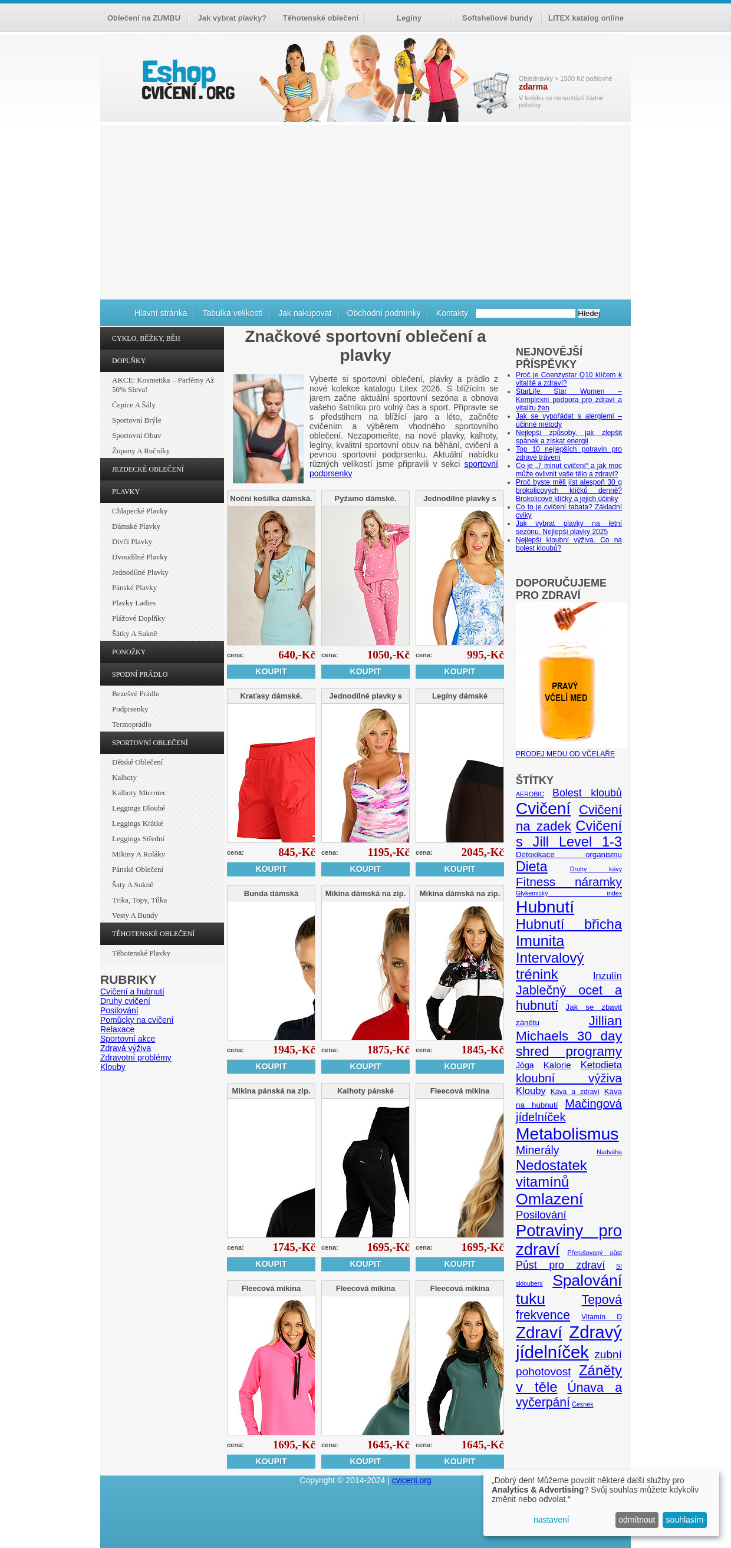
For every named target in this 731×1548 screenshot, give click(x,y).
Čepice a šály (134, 404)
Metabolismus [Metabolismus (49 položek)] (567, 1133)
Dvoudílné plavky (139, 556)
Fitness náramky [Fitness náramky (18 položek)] (569, 881)
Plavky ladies (134, 602)
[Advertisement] (365, 210)
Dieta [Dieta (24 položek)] (532, 866)
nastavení (551, 1519)
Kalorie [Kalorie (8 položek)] (557, 1065)
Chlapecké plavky (139, 510)
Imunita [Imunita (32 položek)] (540, 941)
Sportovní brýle (136, 420)
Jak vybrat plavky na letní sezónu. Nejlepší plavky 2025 (569, 527)
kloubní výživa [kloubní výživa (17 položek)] (569, 1078)
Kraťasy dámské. (271, 695)
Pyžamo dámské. (366, 498)
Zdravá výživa (125, 1048)
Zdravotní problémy (136, 1057)
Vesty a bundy (135, 915)
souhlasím (685, 1519)
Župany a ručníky (141, 450)
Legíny (409, 18)
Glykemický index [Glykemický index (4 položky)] (569, 893)
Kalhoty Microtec (139, 792)
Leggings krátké (137, 823)
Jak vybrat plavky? (232, 18)
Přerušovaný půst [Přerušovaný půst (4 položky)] (594, 1252)
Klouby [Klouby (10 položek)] (531, 1090)
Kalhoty (124, 777)
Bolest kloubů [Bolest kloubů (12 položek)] (587, 793)
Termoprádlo (132, 724)
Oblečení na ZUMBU (143, 18)
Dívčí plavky (132, 541)
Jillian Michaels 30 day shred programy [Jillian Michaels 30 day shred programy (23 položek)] (569, 1036)
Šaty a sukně (132, 884)
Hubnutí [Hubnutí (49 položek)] (545, 906)
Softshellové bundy (497, 18)
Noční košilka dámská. (271, 498)
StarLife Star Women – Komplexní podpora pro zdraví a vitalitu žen (569, 399)
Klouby (113, 1067)
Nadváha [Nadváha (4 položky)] (609, 1151)
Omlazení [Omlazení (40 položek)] (549, 1199)
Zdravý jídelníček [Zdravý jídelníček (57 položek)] (569, 1342)
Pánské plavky (134, 587)
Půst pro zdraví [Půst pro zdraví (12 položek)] (560, 1265)
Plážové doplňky (138, 618)
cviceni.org (412, 1480)
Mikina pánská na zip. (271, 1090)
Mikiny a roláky (138, 853)
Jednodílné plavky (140, 572)
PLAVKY (126, 492)
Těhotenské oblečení (321, 18)
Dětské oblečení (137, 761)
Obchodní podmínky (384, 313)
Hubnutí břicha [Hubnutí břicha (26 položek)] (569, 924)
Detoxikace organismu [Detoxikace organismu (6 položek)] (569, 854)
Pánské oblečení (137, 869)
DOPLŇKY (129, 361)
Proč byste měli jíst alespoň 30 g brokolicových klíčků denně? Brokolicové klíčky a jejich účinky (569, 490)
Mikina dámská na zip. (365, 893)
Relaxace (117, 1029)
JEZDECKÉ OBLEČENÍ (148, 469)
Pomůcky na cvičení (137, 1020)
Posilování (119, 1010)
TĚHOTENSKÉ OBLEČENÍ (153, 934)
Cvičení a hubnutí (132, 991)
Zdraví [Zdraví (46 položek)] (539, 1332)
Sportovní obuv (136, 435)
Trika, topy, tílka (139, 899)
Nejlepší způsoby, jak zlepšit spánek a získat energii (569, 437)
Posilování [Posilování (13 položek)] (541, 1214)
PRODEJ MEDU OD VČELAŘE (571, 750)
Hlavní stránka (160, 313)
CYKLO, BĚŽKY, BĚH (146, 338)
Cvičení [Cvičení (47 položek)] (543, 808)
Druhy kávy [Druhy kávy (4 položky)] (596, 868)
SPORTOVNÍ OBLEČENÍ (150, 743)
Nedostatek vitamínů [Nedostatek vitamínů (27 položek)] (551, 1173)
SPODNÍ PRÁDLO (139, 674)
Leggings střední (138, 838)
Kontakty (452, 313)
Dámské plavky (136, 526)
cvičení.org (187, 79)
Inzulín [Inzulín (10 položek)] (607, 976)
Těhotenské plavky (141, 952)
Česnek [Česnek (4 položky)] (582, 1404)
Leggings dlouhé (138, 807)
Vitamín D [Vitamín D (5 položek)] (601, 1317)
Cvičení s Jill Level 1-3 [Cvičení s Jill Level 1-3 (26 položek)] (569, 833)
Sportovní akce (127, 1038)
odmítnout (636, 1519)
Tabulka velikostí (232, 313)
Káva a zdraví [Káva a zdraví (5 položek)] (575, 1092)
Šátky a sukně (134, 633)
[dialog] (601, 1503)
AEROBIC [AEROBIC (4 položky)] (530, 794)
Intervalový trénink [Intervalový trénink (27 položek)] (550, 966)
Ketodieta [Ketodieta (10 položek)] (601, 1065)
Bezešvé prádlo (136, 693)
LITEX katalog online (586, 18)
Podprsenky (130, 708)
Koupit (271, 671)
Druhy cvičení (125, 1001)
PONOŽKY (129, 652)
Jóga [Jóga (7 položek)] (525, 1065)
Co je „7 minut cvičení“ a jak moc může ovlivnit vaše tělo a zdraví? (569, 470)
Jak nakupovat (304, 313)
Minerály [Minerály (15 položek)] (537, 1150)
